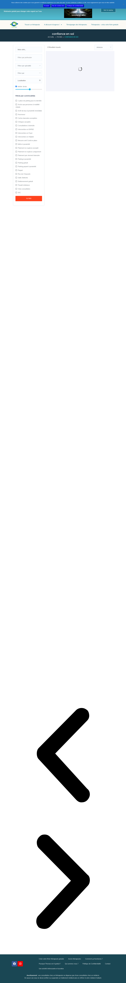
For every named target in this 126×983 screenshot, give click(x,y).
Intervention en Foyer (25, 133)
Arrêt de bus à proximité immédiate (30, 111)
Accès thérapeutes (74, 959)
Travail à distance (24, 185)
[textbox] (29, 65)
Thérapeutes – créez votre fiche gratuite (104, 25)
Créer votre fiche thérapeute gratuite (51, 959)
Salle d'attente (23, 178)
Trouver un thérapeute (32, 25)
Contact (107, 964)
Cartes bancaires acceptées (27, 118)
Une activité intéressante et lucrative (51, 969)
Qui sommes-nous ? (71, 964)
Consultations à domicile (26, 126)
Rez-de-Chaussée (24, 174)
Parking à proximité (24, 159)
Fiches (59, 37)
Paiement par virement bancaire (29, 155)
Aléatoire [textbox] (100, 47)
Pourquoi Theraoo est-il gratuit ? (50, 964)
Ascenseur (21, 114)
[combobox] (28, 57)
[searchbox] (28, 57)
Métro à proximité (24, 144)
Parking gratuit (23, 163)
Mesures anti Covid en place (27, 140)
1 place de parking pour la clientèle (30, 101)
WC (19, 193)
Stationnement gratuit (25, 181)
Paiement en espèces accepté (28, 148)
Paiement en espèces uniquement (29, 152)
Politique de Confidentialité (92, 964)
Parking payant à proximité (27, 166)
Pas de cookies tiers (58, 5)
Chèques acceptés (24, 122)
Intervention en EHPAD (26, 129)
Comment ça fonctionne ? (94, 959)
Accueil (51, 37)
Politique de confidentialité (75, 5)
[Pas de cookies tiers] (123, 4)
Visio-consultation (24, 189)
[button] (63, 755)
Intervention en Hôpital (26, 137)
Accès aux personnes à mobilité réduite (27, 106)
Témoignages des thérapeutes (76, 25)
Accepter (46, 5)
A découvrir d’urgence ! (53, 24)
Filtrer (28, 198)
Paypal (20, 170)
